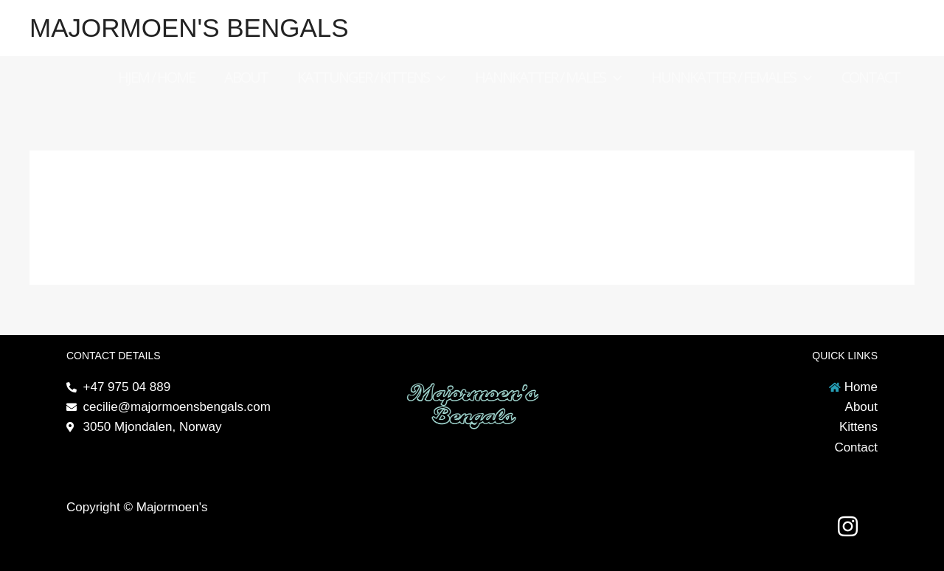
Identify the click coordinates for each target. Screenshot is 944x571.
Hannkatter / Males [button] (548, 77)
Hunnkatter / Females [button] (731, 77)
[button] (437, 77)
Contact (870, 77)
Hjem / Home (156, 77)
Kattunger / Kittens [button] (371, 77)
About (246, 77)
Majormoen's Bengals (189, 27)
